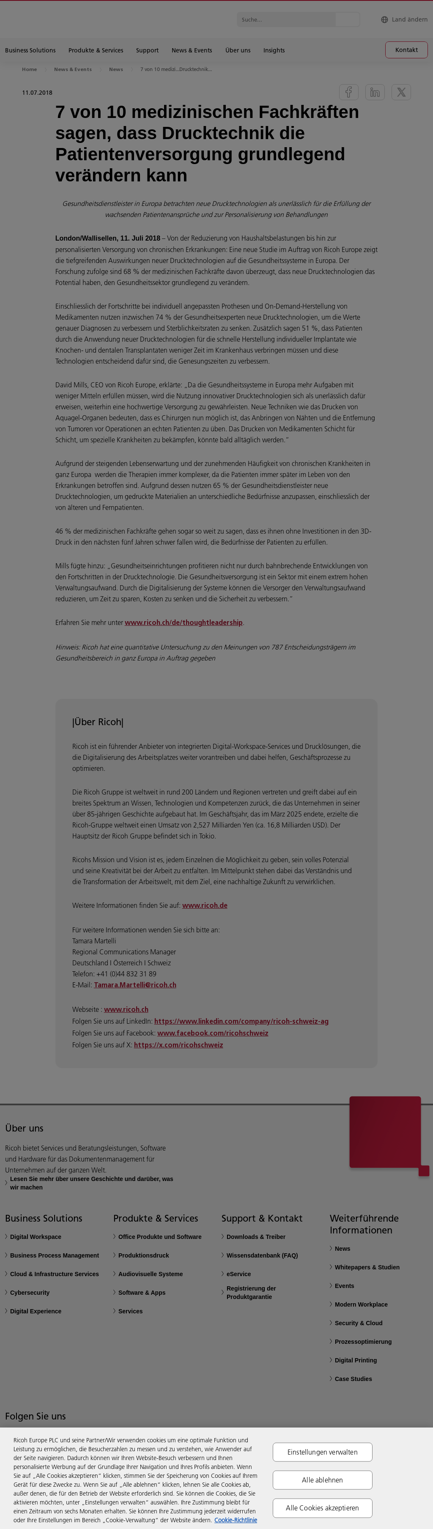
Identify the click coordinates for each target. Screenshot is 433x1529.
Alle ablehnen (322, 1480)
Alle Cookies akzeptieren (322, 1508)
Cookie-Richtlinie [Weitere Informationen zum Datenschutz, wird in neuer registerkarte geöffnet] (235, 1520)
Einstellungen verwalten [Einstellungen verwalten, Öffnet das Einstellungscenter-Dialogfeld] (323, 1452)
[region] (216, 1478)
